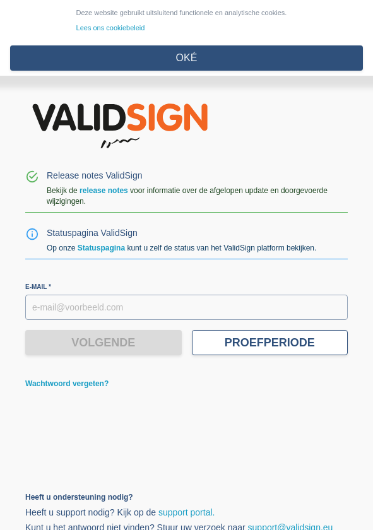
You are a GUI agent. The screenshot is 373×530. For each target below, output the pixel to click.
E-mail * (38, 286)
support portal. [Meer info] (186, 512)
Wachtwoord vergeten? (67, 383)
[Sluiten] (186, 58)
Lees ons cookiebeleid (110, 28)
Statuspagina (101, 248)
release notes (104, 190)
